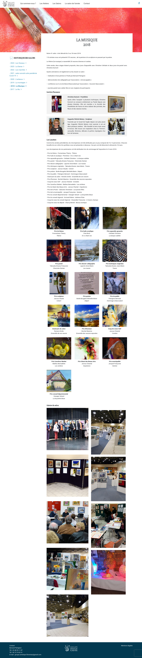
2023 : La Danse (16, 67)
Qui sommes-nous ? (28, 3)
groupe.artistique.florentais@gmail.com (28, 654)
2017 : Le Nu (15, 89)
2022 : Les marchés (17, 70)
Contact (87, 3)
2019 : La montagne (17, 83)
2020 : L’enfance (16, 79)
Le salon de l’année (72, 3)
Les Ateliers (44, 3)
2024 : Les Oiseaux (17, 63)
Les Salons (57, 3)
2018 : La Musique (18, 86)
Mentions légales (127, 645)
